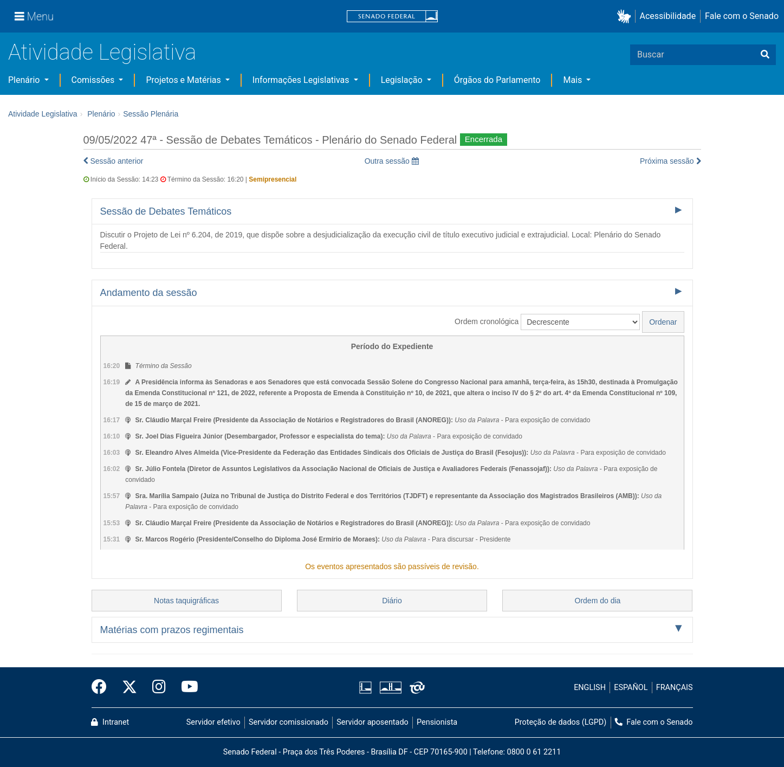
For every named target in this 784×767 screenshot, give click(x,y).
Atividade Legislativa (102, 52)
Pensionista (437, 722)
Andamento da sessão (148, 292)
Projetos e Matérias (184, 80)
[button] (626, 16)
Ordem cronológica (487, 321)
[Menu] (34, 16)
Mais (573, 80)
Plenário (25, 80)
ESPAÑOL (630, 687)
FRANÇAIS (674, 687)
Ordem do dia (598, 600)
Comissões (94, 80)
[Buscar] (765, 55)
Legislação (403, 80)
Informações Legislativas (302, 80)
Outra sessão (392, 161)
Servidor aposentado (372, 722)
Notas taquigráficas (186, 600)
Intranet (110, 722)
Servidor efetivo (213, 722)
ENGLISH (590, 687)
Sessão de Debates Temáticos (166, 211)
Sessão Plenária (150, 113)
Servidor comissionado (288, 722)
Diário (392, 600)
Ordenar (663, 322)
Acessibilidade (668, 16)
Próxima (670, 161)
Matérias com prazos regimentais (172, 629)
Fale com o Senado (742, 16)
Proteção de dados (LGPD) (561, 722)
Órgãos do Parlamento (497, 80)
